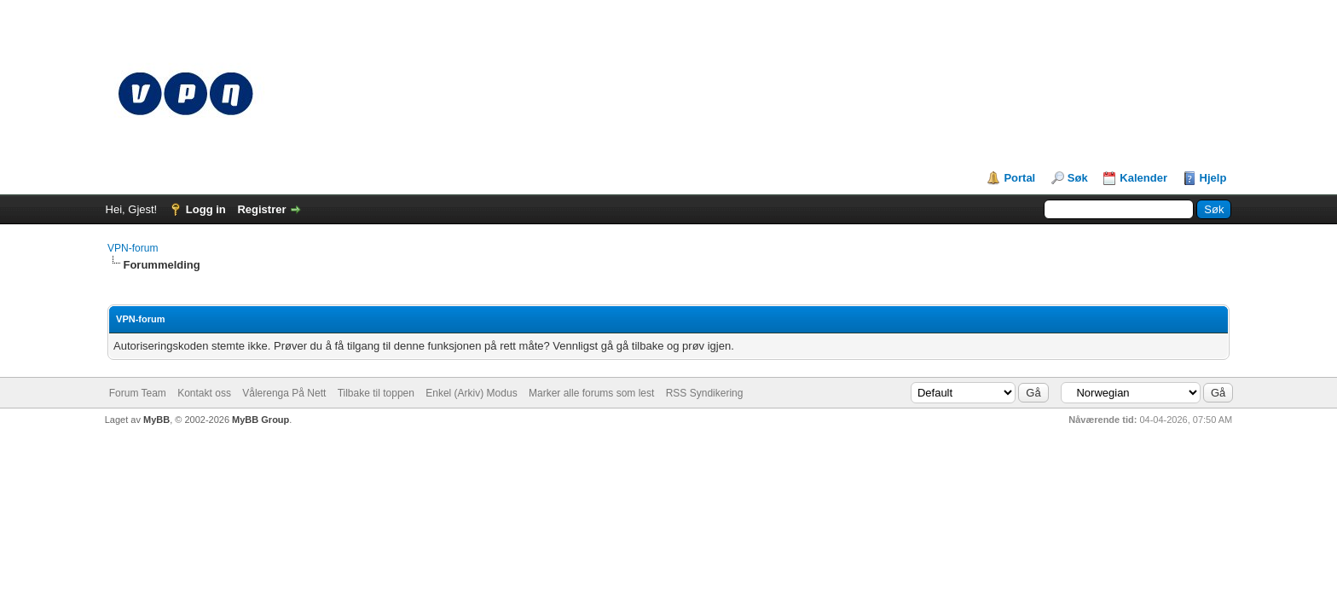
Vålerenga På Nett (284, 393)
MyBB (156, 419)
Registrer (261, 209)
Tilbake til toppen (376, 393)
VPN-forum (132, 248)
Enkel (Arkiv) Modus (471, 393)
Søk (1078, 177)
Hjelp (1213, 177)
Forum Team (137, 393)
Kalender (1143, 177)
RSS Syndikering (705, 393)
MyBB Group (260, 419)
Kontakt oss (204, 393)
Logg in (206, 209)
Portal (1019, 177)
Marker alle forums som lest (591, 393)
